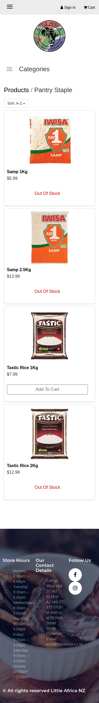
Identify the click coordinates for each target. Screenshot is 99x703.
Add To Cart (47, 389)
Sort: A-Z (16, 103)
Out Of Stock (47, 193)
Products (16, 89)
